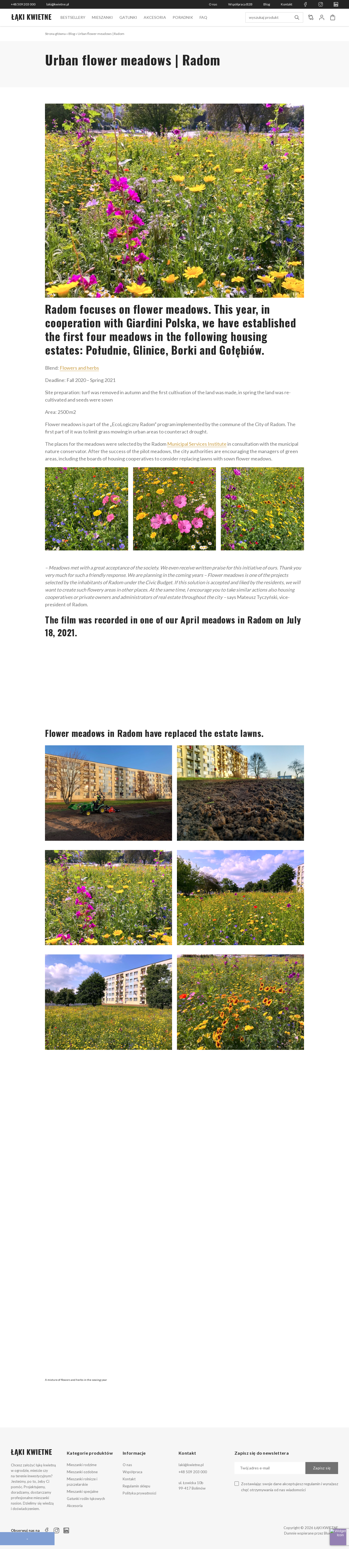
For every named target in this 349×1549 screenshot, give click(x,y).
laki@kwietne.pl (57, 4)
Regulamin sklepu (136, 1486)
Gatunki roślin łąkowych (86, 1498)
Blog (266, 4)
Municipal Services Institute (197, 444)
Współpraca (132, 1472)
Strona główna (55, 34)
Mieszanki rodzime (82, 1465)
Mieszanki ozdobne (82, 1472)
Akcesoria (155, 17)
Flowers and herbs (79, 368)
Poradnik (183, 17)
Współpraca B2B (240, 4)
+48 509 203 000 (23, 4)
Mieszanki (102, 17)
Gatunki (128, 17)
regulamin (312, 1483)
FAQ (203, 17)
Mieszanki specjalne (82, 1491)
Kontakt (286, 4)
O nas (213, 4)
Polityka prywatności (139, 1493)
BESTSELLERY (73, 17)
